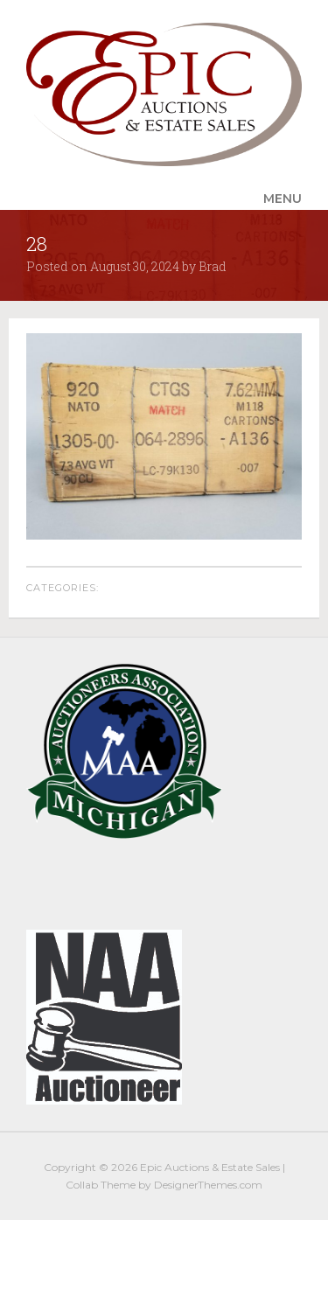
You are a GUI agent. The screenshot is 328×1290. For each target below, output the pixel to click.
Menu (282, 198)
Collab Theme (101, 1184)
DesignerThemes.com (208, 1184)
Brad (213, 266)
